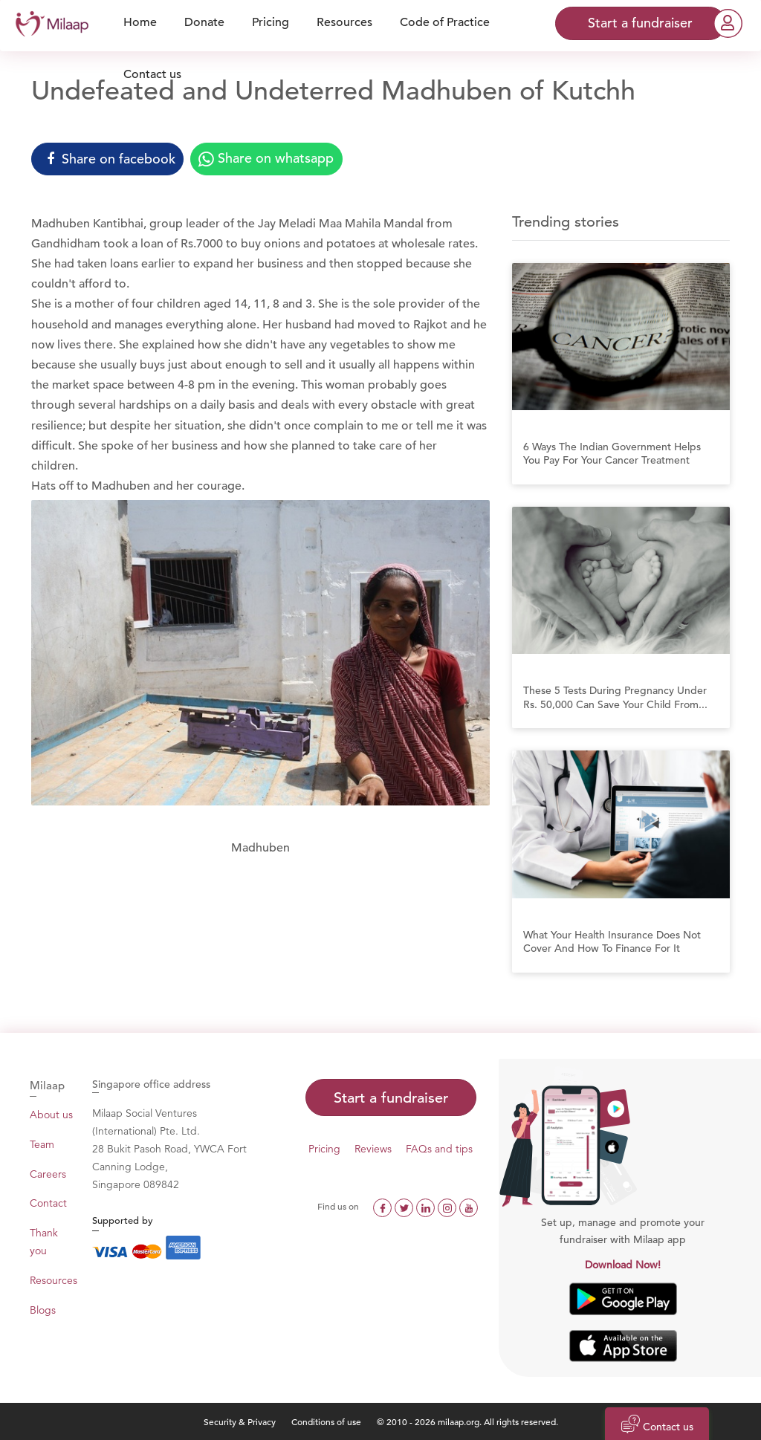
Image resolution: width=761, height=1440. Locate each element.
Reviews (373, 1148)
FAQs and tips (439, 1148)
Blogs (43, 1310)
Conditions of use (327, 1421)
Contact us (152, 74)
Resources (53, 1280)
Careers (48, 1174)
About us (51, 1114)
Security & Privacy (240, 1421)
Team (42, 1144)
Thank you (44, 1241)
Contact (48, 1203)
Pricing (324, 1148)
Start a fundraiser (391, 1098)
